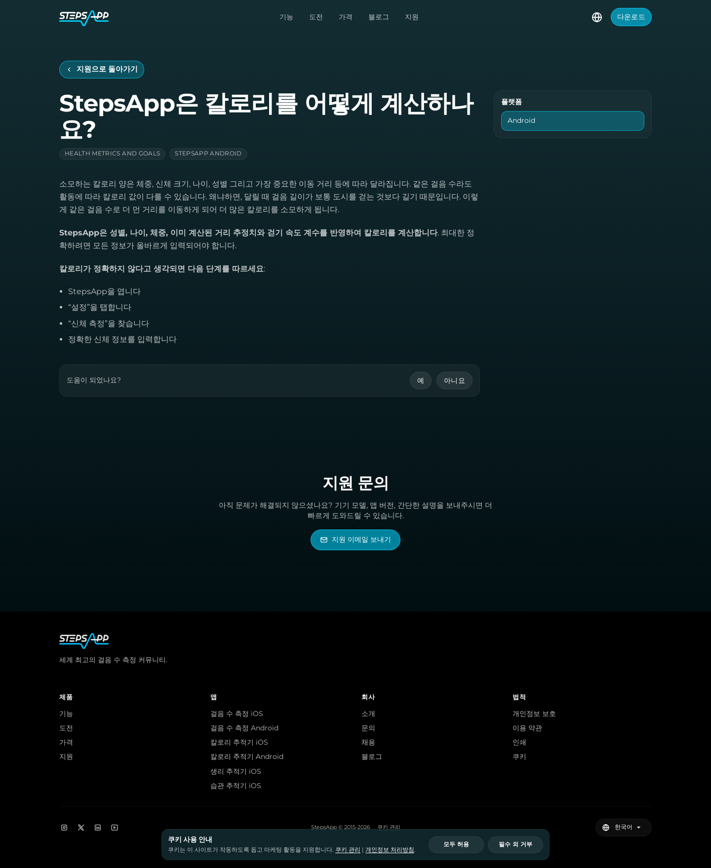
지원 (412, 16)
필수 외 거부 (515, 844)
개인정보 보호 (534, 713)
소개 (368, 713)
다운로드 (631, 17)
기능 (286, 16)
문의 (368, 728)
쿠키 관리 (388, 827)
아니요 (454, 380)
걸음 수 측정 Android (244, 728)
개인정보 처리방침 (389, 849)
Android (521, 120)
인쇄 (519, 742)
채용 (368, 742)
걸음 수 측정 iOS (236, 713)
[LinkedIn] (98, 827)
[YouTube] (114, 827)
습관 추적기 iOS (235, 786)
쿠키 (519, 756)
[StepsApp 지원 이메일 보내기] (355, 539)
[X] (81, 827)
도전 (316, 16)
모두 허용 (456, 844)
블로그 (378, 16)
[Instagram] (64, 827)
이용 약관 (527, 728)
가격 (346, 16)
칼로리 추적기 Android (246, 756)
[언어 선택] (597, 17)
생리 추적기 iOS (235, 771)
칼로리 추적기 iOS (239, 742)
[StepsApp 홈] (84, 17)
